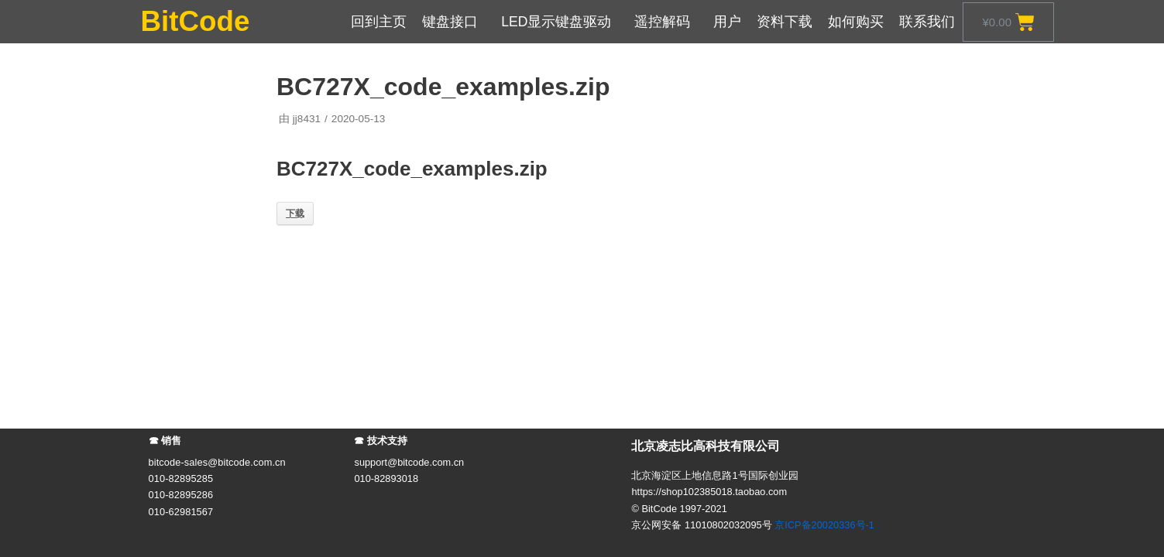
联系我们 (927, 21)
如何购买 (856, 21)
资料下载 (784, 21)
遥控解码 (666, 21)
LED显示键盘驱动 (560, 21)
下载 (295, 213)
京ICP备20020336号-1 (824, 525)
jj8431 (307, 119)
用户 (727, 21)
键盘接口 (454, 21)
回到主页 (379, 21)
